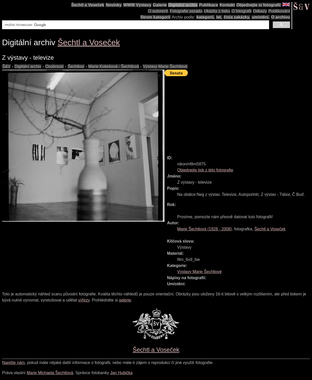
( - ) (204, 229)
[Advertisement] (238, 113)
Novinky (114, 5)
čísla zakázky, (237, 17)
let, (219, 17)
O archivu (280, 17)
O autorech (158, 11)
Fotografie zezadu (186, 11)
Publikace (208, 5)
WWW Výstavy (137, 5)
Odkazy (260, 11)
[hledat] (135, 25)
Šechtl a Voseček (87, 5)
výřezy (84, 300)
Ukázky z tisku (217, 11)
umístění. (261, 17)
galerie (125, 300)
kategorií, (205, 17)
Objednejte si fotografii (258, 5)
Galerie (160, 5)
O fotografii (241, 11)
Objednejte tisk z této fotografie (205, 170)
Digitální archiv (183, 5)
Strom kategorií (155, 17)
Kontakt (227, 5)
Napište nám (13, 362)
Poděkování (279, 11)
